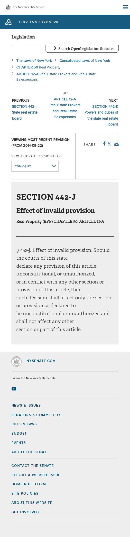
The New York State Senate (28, 7)
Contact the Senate (32, 466)
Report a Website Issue (36, 475)
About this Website (31, 503)
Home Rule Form (28, 484)
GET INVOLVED (25, 512)
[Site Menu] (125, 7)
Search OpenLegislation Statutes (86, 48)
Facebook (103, 143)
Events (18, 443)
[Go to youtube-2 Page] (14, 388)
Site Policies (24, 493)
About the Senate (30, 452)
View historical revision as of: (36, 156)
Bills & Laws (24, 424)
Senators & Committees (36, 415)
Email (115, 144)
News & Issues (26, 405)
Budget (19, 433)
